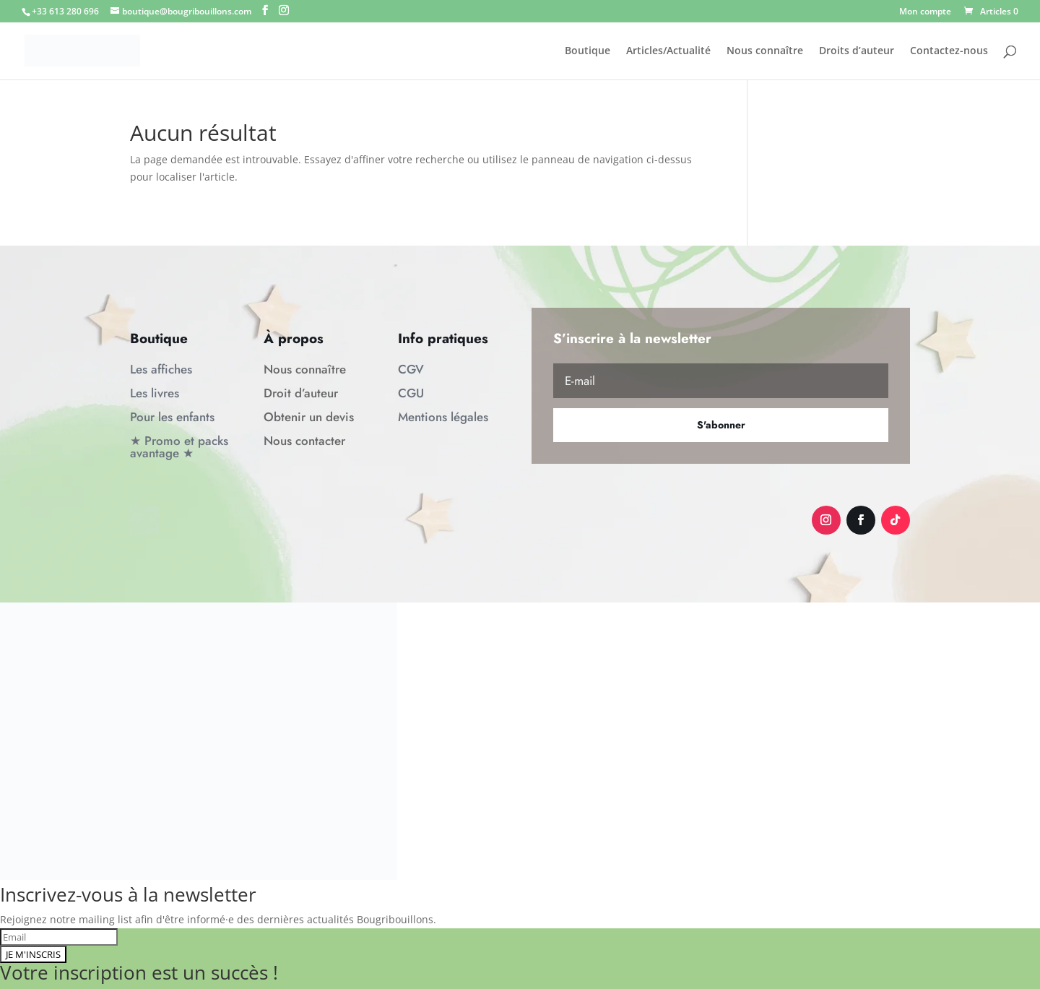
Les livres (154, 393)
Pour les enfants (172, 417)
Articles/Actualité (668, 51)
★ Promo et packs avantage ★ (179, 447)
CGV (411, 369)
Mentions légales (443, 417)
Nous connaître (765, 51)
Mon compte (925, 12)
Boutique (587, 51)
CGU (411, 393)
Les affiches (161, 369)
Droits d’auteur (856, 51)
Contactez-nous (949, 51)
